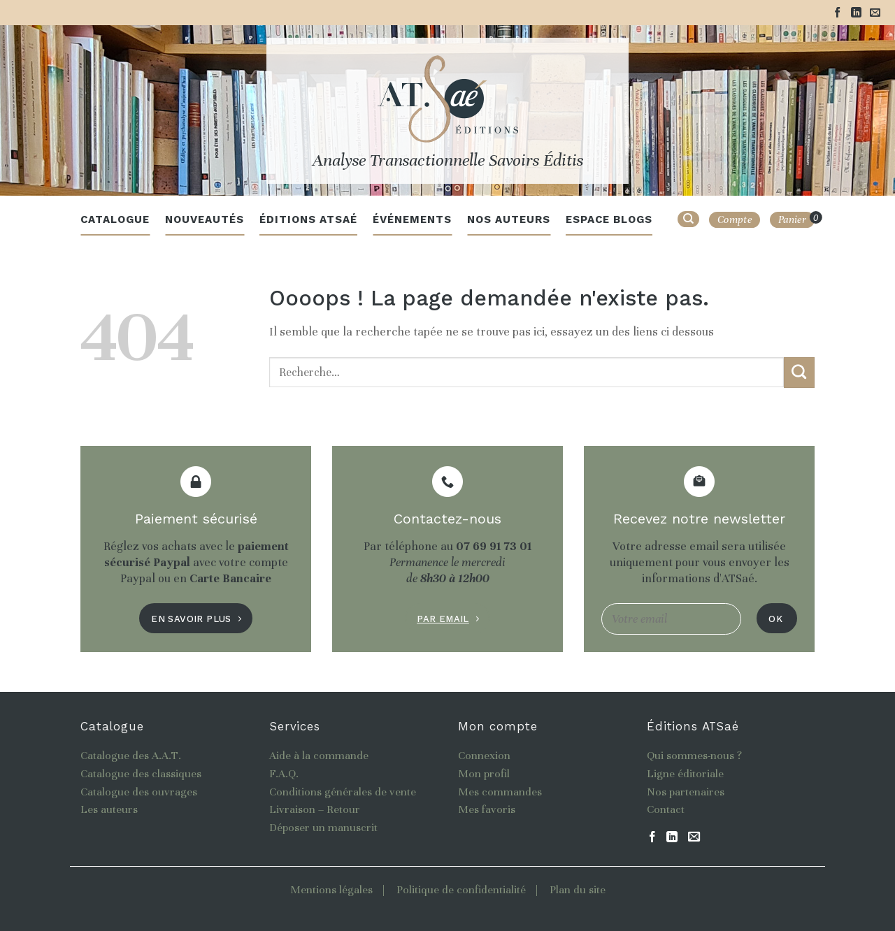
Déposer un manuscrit (323, 828)
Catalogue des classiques (140, 774)
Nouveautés (204, 219)
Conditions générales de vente (342, 792)
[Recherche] (688, 219)
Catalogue (115, 219)
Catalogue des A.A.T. (130, 756)
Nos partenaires (685, 792)
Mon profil (484, 774)
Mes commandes (500, 792)
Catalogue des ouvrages (138, 792)
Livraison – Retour (314, 809)
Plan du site (578, 890)
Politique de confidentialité (461, 890)
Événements (412, 219)
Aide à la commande (318, 756)
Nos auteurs (508, 219)
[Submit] (799, 372)
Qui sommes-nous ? (694, 756)
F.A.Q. (284, 774)
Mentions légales (331, 890)
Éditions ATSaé (308, 219)
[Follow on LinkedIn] (856, 13)
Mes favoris (486, 809)
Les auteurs (109, 809)
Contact (666, 809)
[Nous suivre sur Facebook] (837, 13)
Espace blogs (609, 219)
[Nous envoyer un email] (875, 13)
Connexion (484, 756)
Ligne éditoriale (685, 774)
